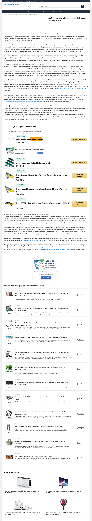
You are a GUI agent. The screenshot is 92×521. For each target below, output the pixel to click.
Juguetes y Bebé (62, 11)
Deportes (44, 11)
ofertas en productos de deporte (30, 240)
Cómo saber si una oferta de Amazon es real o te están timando (34, 456)
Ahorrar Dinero (42, 1)
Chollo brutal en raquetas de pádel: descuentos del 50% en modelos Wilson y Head (78, 492)
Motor (39, 11)
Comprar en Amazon (79, 139)
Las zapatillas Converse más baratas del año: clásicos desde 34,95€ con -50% (56, 492)
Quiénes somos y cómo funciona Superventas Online (45, 507)
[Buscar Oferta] (82, 6)
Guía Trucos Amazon (8, 1)
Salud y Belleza (12, 11)
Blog (79, 11)
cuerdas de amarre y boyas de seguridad (71, 88)
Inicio (6, 11)
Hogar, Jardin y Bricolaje (52, 11)
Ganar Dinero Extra (19, 1)
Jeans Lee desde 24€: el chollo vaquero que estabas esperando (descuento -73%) (39, 426)
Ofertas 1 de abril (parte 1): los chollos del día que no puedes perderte (34, 492)
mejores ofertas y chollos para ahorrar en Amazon (48, 247)
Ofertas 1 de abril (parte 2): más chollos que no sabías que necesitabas (13, 492)
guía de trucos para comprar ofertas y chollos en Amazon (52, 249)
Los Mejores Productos (31, 1)
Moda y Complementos (72, 11)
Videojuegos (27, 11)
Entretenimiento (20, 11)
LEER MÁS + (80, 295)
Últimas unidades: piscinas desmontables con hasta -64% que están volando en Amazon (41, 337)
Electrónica (34, 11)
